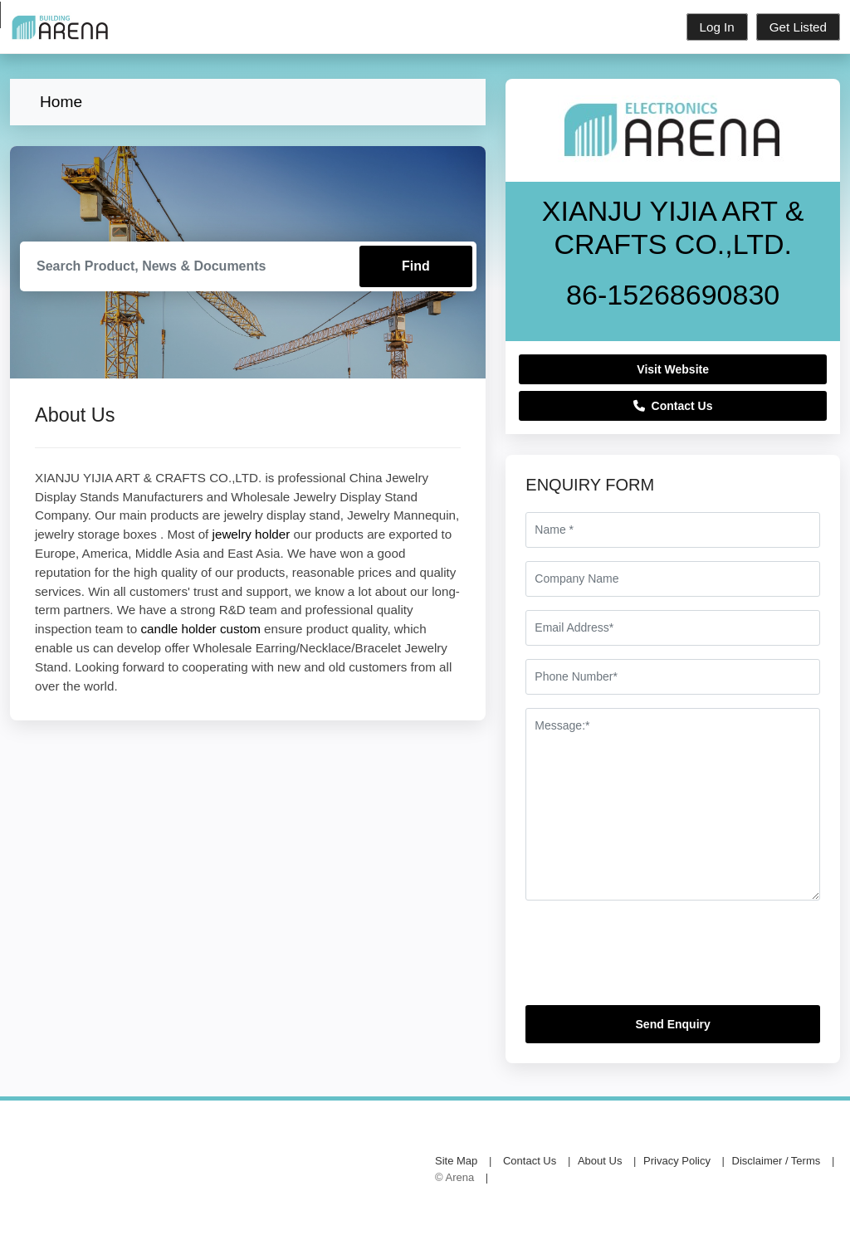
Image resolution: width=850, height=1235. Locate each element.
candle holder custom (200, 629)
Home (61, 101)
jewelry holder (251, 534)
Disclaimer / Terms (776, 1160)
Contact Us (673, 405)
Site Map (456, 1160)
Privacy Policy (677, 1160)
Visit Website (673, 369)
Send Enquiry (673, 1024)
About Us (600, 1160)
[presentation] (651, 959)
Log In (717, 27)
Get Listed (798, 27)
